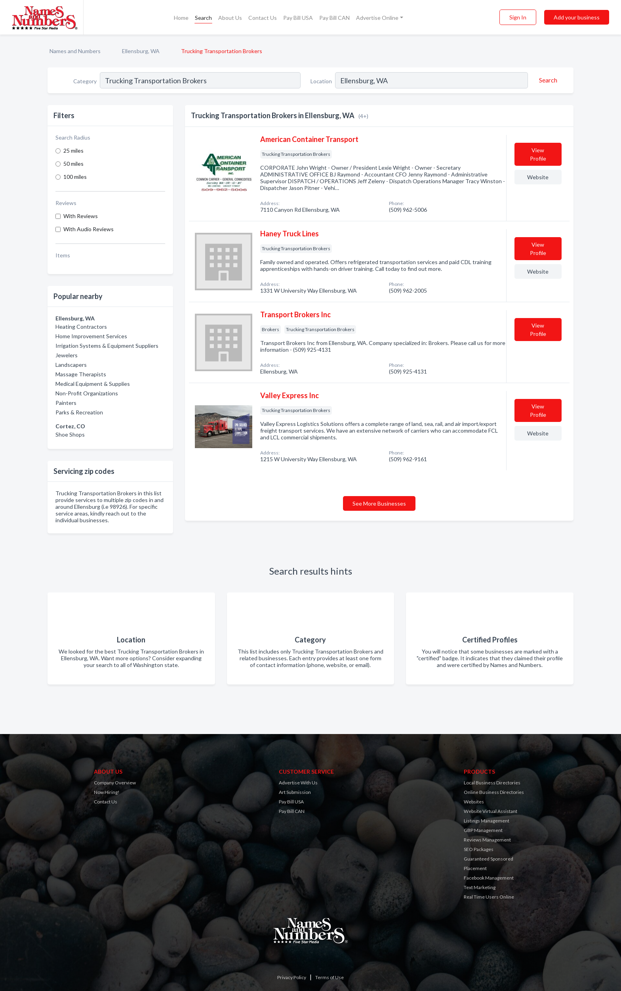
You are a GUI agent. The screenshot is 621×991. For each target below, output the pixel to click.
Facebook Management (489, 878)
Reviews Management (487, 840)
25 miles (73, 150)
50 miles (73, 163)
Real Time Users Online (489, 897)
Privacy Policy (291, 977)
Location (321, 81)
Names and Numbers (75, 51)
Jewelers (66, 355)
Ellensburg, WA (141, 51)
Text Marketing (479, 887)
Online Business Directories (494, 792)
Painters (65, 402)
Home (181, 17)
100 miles (75, 176)
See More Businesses (379, 503)
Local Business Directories (492, 783)
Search (203, 17)
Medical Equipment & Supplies (92, 383)
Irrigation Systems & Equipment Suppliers (106, 345)
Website (538, 177)
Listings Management (486, 821)
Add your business (577, 17)
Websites (474, 802)
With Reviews (80, 216)
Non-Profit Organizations (86, 393)
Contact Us (262, 17)
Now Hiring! (107, 792)
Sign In (517, 17)
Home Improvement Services (91, 336)
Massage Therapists (80, 374)
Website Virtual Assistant (490, 811)
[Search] (547, 80)
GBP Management (483, 830)
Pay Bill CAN (334, 17)
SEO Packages (478, 849)
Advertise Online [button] (377, 17)
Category (85, 81)
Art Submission (295, 792)
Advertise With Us (298, 783)
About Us (230, 17)
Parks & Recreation (79, 412)
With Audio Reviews (88, 229)
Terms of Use (329, 977)
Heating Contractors (81, 326)
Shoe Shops (70, 434)
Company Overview (115, 783)
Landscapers (71, 364)
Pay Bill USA (298, 17)
